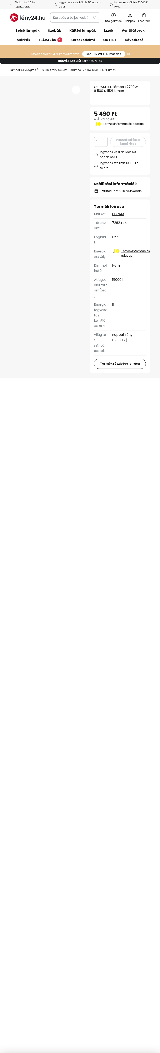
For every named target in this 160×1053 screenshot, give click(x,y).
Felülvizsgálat (28, 408)
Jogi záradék (114, 855)
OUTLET (109, 40)
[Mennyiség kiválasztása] (101, 142)
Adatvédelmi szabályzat (123, 836)
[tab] (33, 400)
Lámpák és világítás (23, 70)
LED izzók (50, 70)
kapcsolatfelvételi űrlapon (34, 783)
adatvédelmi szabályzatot (56, 787)
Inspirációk (62, 843)
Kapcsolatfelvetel (24, 829)
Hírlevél (60, 823)
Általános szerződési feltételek (115, 1017)
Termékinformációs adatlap (123, 124)
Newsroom (62, 855)
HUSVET (103, 54)
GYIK (14, 837)
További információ (89, 400)
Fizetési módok (22, 869)
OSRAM (118, 214)
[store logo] (27, 17)
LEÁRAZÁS (50, 40)
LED (40, 70)
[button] (76, 90)
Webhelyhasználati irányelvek (98, 1023)
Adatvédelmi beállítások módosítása (50, 1017)
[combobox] (75, 17)
